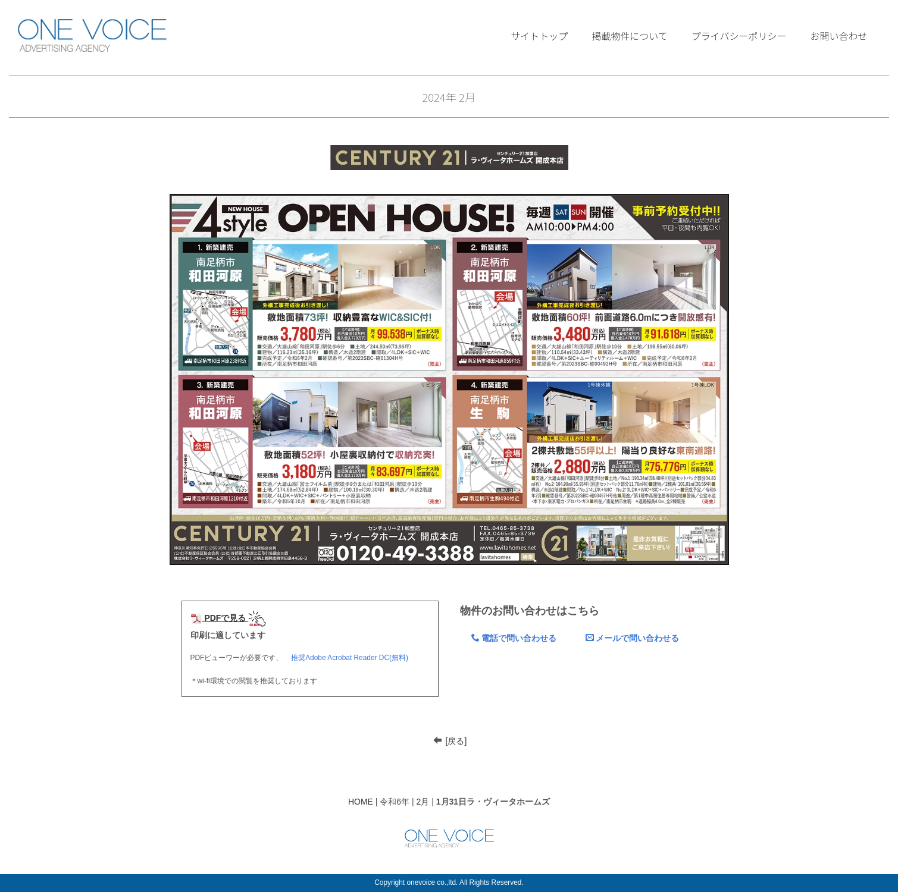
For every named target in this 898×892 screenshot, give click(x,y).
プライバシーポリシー (739, 36)
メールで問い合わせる (632, 638)
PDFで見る (218, 618)
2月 (423, 801)
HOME (360, 801)
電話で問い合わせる (513, 638)
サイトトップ (539, 36)
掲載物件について (630, 36)
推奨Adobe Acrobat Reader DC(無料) (349, 658)
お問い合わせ (839, 36)
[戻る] (456, 741)
